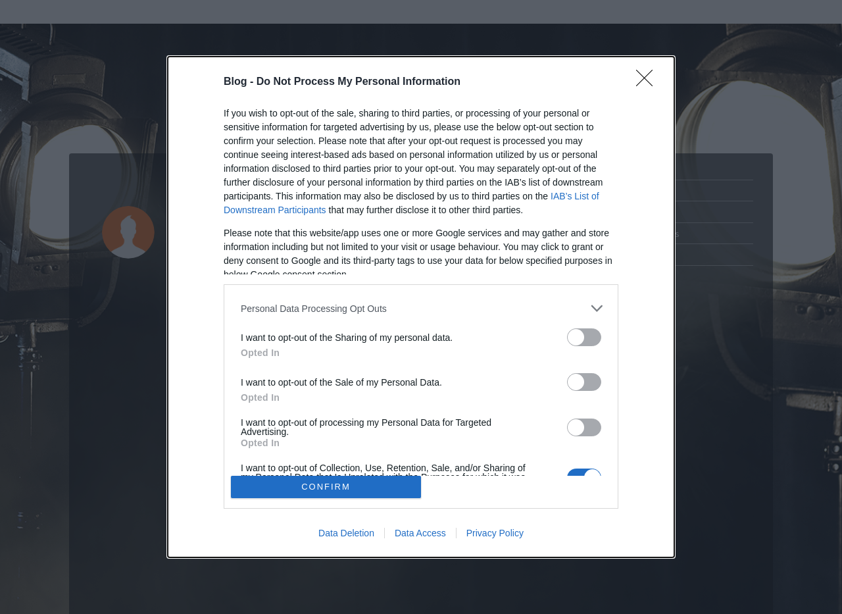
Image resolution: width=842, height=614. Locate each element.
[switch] (584, 337)
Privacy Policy (495, 533)
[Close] (648, 82)
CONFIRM (326, 487)
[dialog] (421, 307)
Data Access (420, 533)
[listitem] (421, 308)
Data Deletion (346, 533)
